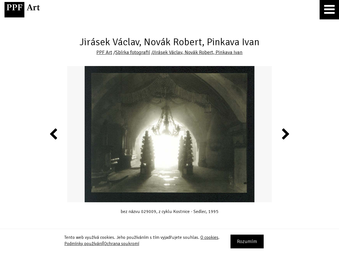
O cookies (209, 237)
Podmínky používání (83, 243)
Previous (53, 133)
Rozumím (247, 241)
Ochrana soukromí (121, 243)
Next (285, 133)
